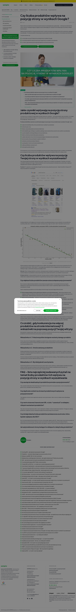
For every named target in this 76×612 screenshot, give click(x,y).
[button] (22, 310)
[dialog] (38, 306)
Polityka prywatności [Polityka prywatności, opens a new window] (41, 307)
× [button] (59, 299)
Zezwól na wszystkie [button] (51, 310)
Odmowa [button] (38, 310)
